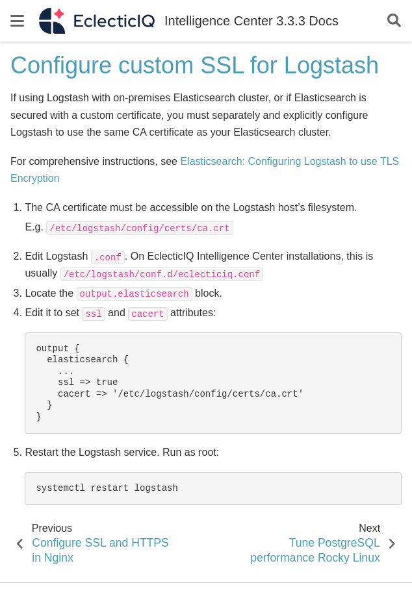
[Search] (394, 21)
